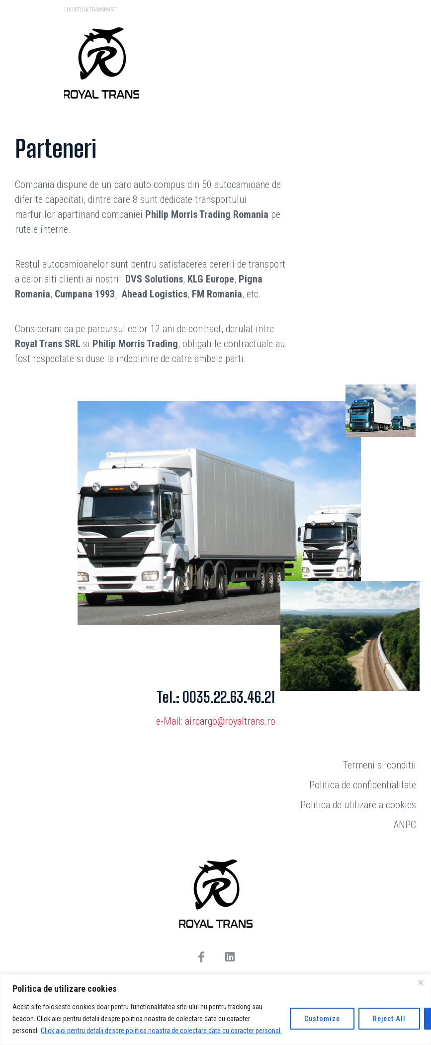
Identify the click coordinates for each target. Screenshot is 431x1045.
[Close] (421, 982)
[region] (215, 1009)
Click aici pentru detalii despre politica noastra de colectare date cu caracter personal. (161, 1031)
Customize (322, 1019)
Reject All (389, 1019)
